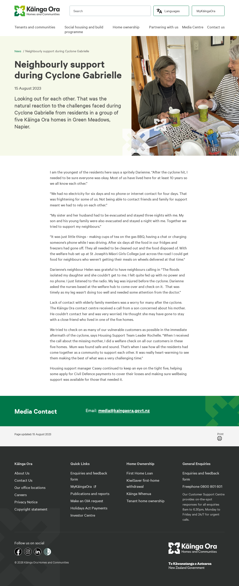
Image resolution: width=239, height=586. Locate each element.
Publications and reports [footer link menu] (89, 493)
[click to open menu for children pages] (58, 27)
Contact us (216, 27)
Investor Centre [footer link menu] (82, 515)
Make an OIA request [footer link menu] (86, 500)
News (18, 51)
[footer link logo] (193, 548)
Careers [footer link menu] (20, 494)
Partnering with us (163, 27)
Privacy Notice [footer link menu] (25, 501)
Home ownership (126, 27)
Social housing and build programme (84, 29)
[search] (145, 11)
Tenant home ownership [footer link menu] (145, 500)
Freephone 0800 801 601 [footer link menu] (202, 486)
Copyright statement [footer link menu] (30, 508)
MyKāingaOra (206, 11)
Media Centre (192, 27)
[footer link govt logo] (197, 565)
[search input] (110, 11)
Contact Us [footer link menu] (23, 480)
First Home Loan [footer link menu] (140, 472)
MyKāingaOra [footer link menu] (81, 486)
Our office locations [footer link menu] (29, 487)
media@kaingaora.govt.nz (124, 410)
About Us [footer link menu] (21, 472)
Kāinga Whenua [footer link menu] (139, 493)
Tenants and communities (34, 27)
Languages (172, 11)
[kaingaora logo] (37, 11)
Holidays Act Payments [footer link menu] (88, 507)
